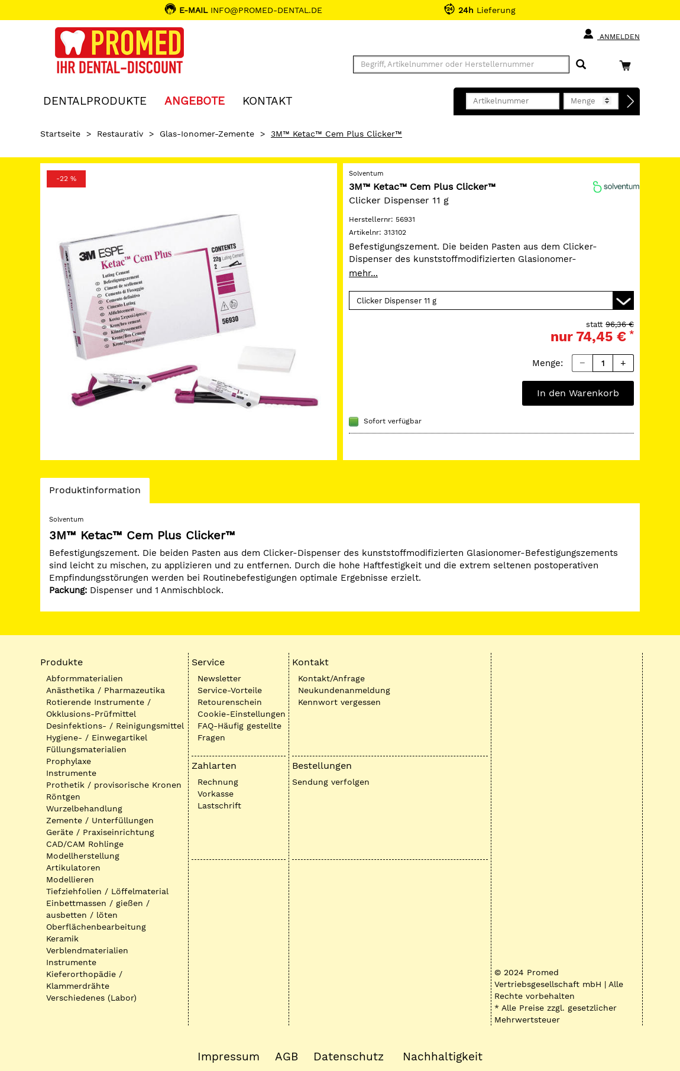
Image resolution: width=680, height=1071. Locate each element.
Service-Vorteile (229, 690)
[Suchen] (581, 64)
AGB (286, 1056)
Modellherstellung (82, 855)
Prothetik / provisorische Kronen (114, 785)
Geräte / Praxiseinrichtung (100, 832)
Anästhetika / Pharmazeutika (105, 690)
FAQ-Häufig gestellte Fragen (239, 731)
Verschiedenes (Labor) (91, 997)
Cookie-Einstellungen (241, 714)
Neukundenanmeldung (344, 690)
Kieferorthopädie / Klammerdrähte (84, 980)
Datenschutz (348, 1056)
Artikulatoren (73, 867)
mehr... (363, 273)
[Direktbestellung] (631, 101)
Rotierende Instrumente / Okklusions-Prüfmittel (98, 708)
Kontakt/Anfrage (331, 678)
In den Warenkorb (578, 393)
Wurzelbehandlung (84, 808)
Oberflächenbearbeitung (96, 926)
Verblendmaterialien (87, 950)
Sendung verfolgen (331, 782)
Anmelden (611, 34)
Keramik (62, 938)
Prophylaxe (68, 761)
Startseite (60, 133)
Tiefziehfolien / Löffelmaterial (107, 891)
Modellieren (70, 879)
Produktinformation (94, 493)
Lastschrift (219, 805)
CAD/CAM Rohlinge (85, 844)
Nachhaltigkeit (443, 1056)
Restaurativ (120, 133)
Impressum (228, 1056)
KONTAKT (267, 100)
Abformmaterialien (84, 678)
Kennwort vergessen (339, 702)
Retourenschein (229, 702)
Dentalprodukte (95, 100)
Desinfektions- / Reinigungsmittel (115, 725)
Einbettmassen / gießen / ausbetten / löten (98, 909)
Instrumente (71, 773)
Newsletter (219, 678)
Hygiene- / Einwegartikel (96, 737)
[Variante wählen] (491, 300)
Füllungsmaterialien (86, 749)
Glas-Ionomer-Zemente (207, 133)
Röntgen (63, 796)
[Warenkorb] (628, 65)
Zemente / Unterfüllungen (100, 820)
